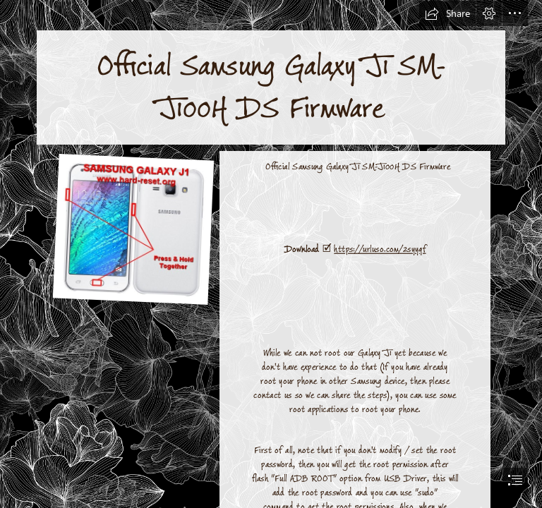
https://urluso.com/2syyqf (380, 249)
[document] (271, 254)
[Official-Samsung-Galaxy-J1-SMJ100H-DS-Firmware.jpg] (133, 228)
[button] (447, 13)
